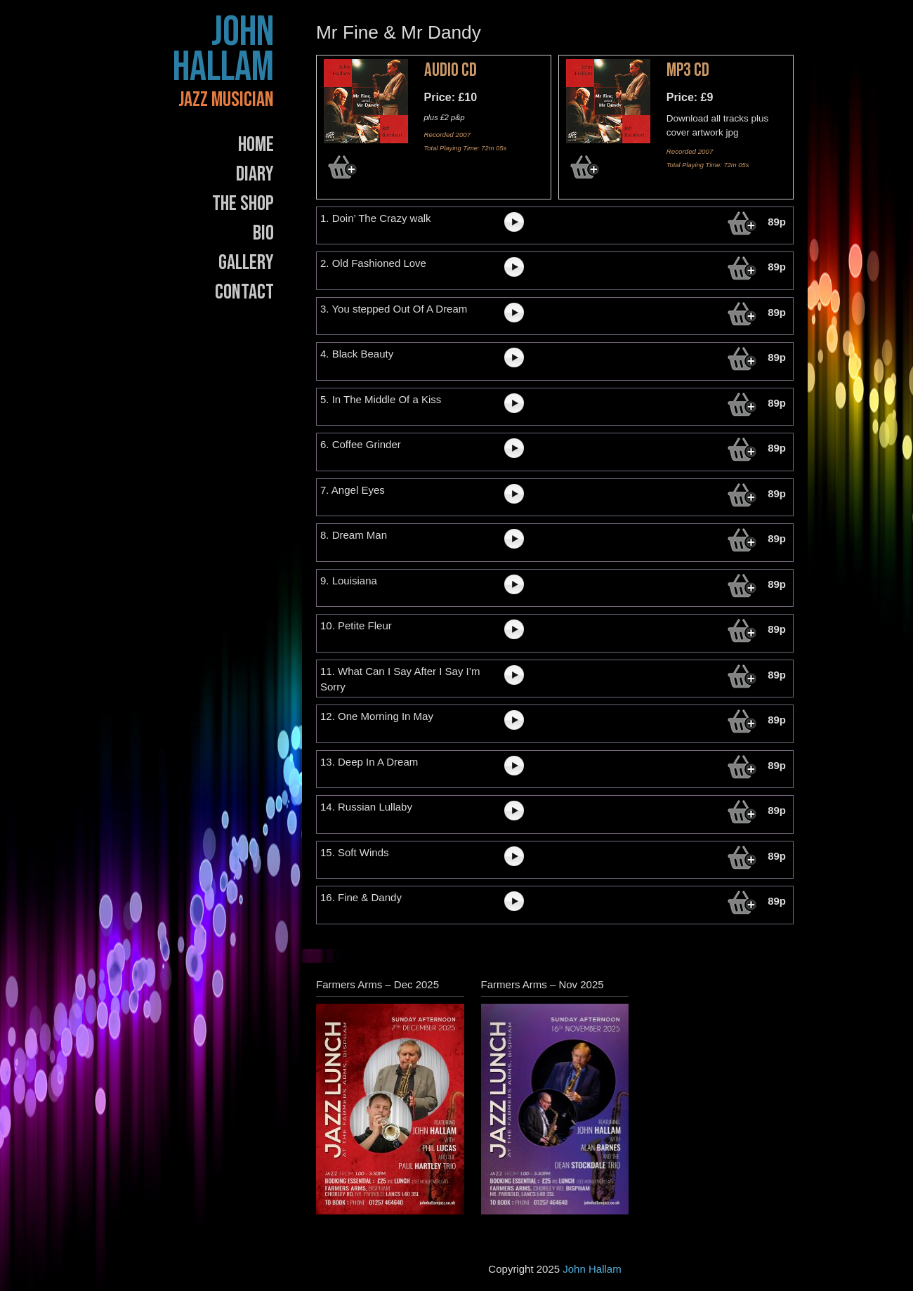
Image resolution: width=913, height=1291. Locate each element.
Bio (263, 233)
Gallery (246, 262)
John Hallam (223, 50)
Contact (244, 292)
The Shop (243, 203)
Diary (255, 174)
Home (256, 144)
